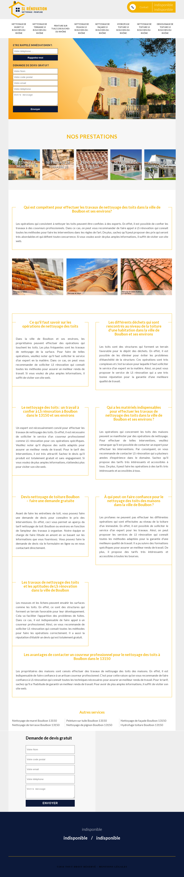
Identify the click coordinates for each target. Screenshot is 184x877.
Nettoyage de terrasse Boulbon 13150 (35, 725)
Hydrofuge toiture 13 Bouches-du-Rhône (123, 28)
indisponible (163, 5)
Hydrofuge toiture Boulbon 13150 (142, 725)
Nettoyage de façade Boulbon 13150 (143, 720)
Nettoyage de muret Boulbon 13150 (34, 720)
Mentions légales (113, 866)
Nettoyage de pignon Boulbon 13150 (89, 725)
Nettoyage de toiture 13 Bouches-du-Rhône (144, 28)
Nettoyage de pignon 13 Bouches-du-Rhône (81, 28)
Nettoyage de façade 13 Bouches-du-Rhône (102, 28)
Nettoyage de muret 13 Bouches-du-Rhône (19, 28)
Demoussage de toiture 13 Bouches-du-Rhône (165, 28)
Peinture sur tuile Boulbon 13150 (86, 720)
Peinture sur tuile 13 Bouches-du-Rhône (60, 28)
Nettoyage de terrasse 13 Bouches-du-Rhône (40, 28)
